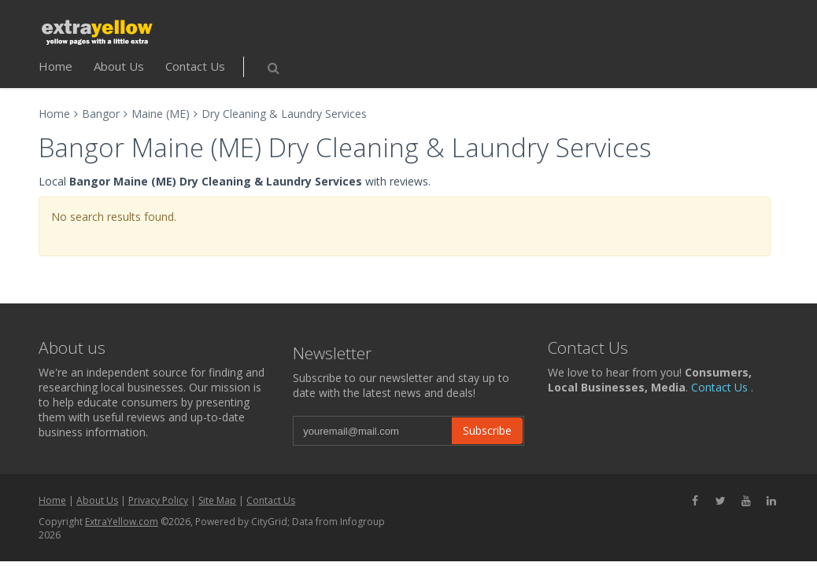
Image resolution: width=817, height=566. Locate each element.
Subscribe (487, 430)
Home (55, 66)
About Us (119, 66)
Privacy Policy (158, 500)
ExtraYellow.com (121, 521)
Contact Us (195, 66)
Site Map (217, 500)
